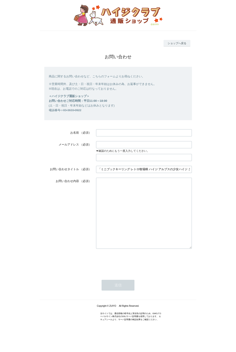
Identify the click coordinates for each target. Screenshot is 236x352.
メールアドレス (69, 144)
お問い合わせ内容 (67, 181)
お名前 (74, 132)
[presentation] (130, 275)
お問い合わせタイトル (64, 169)
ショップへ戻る (177, 43)
